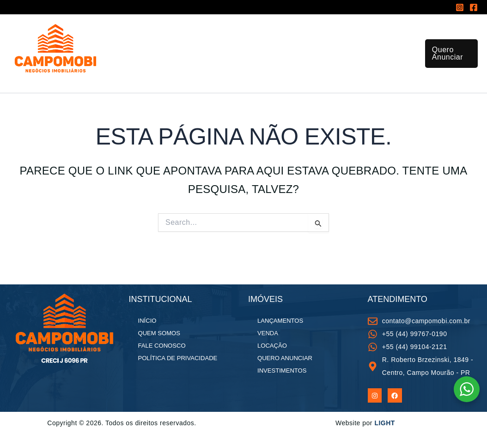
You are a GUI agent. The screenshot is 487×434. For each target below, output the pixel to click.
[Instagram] (460, 7)
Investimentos (326, 39)
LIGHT (384, 423)
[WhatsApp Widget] (467, 389)
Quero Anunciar (284, 358)
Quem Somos (149, 90)
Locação (272, 345)
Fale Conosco (211, 90)
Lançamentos (265, 39)
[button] (450, 65)
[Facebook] (473, 7)
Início (134, 39)
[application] (223, 39)
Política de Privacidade (177, 358)
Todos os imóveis (192, 39)
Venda (267, 333)
